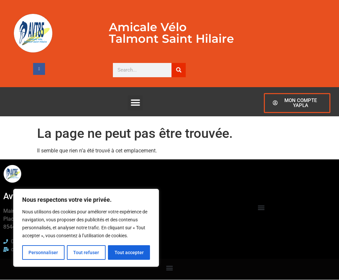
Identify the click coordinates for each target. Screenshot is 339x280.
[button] (135, 102)
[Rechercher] (178, 70)
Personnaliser (43, 252)
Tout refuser (86, 252)
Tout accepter (129, 252)
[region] (86, 228)
